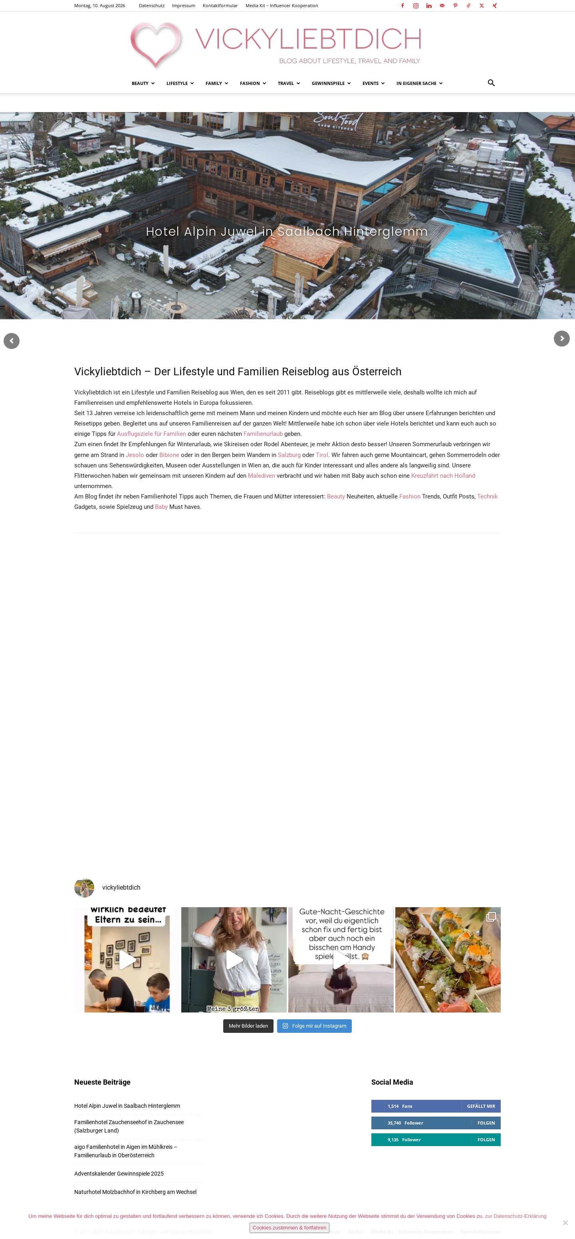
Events (374, 83)
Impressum (183, 5)
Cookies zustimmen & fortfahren (290, 1228)
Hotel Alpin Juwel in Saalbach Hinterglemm (127, 1106)
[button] (491, 84)
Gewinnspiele (331, 83)
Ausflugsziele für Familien (151, 433)
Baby (161, 506)
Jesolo (135, 455)
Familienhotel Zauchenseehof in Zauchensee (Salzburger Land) (129, 1126)
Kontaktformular (220, 5)
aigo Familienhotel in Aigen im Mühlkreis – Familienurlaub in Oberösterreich (125, 1151)
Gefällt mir (481, 1106)
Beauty (143, 83)
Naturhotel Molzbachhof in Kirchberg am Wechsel (135, 1192)
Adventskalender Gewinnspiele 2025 (119, 1173)
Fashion (253, 83)
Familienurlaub (263, 433)
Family (217, 83)
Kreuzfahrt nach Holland (443, 475)
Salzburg (289, 455)
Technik (487, 496)
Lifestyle (180, 83)
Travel (289, 83)
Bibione (169, 455)
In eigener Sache (420, 83)
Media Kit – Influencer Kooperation (282, 5)
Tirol (322, 455)
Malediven (261, 475)
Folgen (486, 1123)
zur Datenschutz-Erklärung (516, 1216)
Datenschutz (152, 5)
